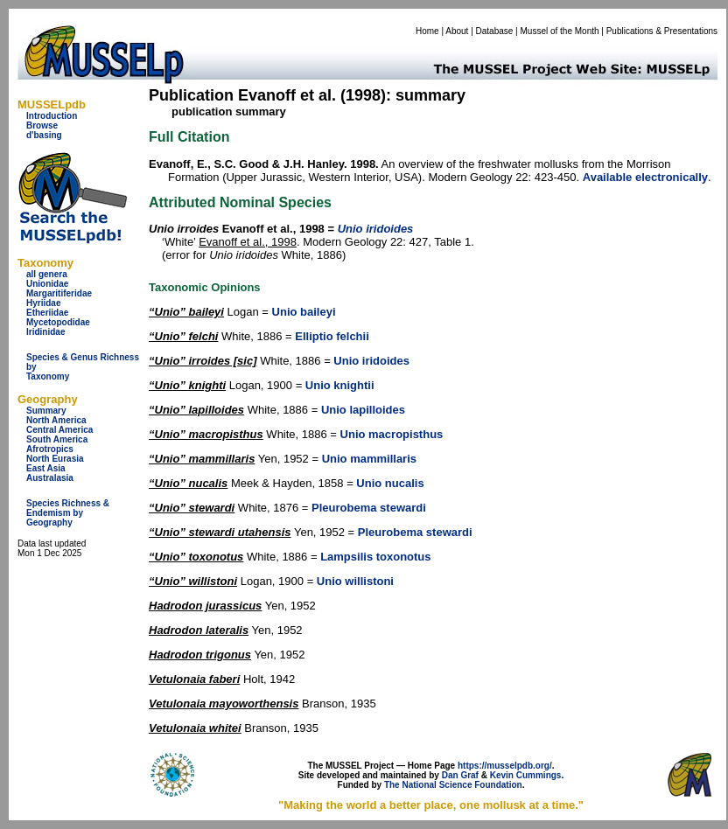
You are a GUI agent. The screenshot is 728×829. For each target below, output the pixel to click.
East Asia (46, 468)
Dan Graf (460, 775)
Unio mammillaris (369, 458)
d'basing (44, 135)
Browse (42, 125)
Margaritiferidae (59, 293)
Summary (46, 410)
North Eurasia (55, 458)
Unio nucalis (390, 483)
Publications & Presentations (662, 31)
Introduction (51, 116)
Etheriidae (47, 312)
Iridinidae (45, 332)
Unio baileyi (304, 311)
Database (495, 31)
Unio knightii (339, 385)
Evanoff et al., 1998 (248, 241)
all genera (46, 274)
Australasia (50, 478)
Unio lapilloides (363, 409)
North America (56, 420)
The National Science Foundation (453, 785)
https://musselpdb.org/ (505, 765)
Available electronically (645, 177)
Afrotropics (50, 449)
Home (427, 31)
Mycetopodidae (58, 322)
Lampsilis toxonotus (375, 556)
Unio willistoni (355, 581)
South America (57, 439)
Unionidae (47, 284)
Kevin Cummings (526, 775)
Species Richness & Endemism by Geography (67, 512)
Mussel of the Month (560, 31)
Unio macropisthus (392, 434)
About (456, 31)
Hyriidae (43, 303)
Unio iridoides (371, 360)
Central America (59, 430)
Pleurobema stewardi (369, 507)
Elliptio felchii (332, 336)
